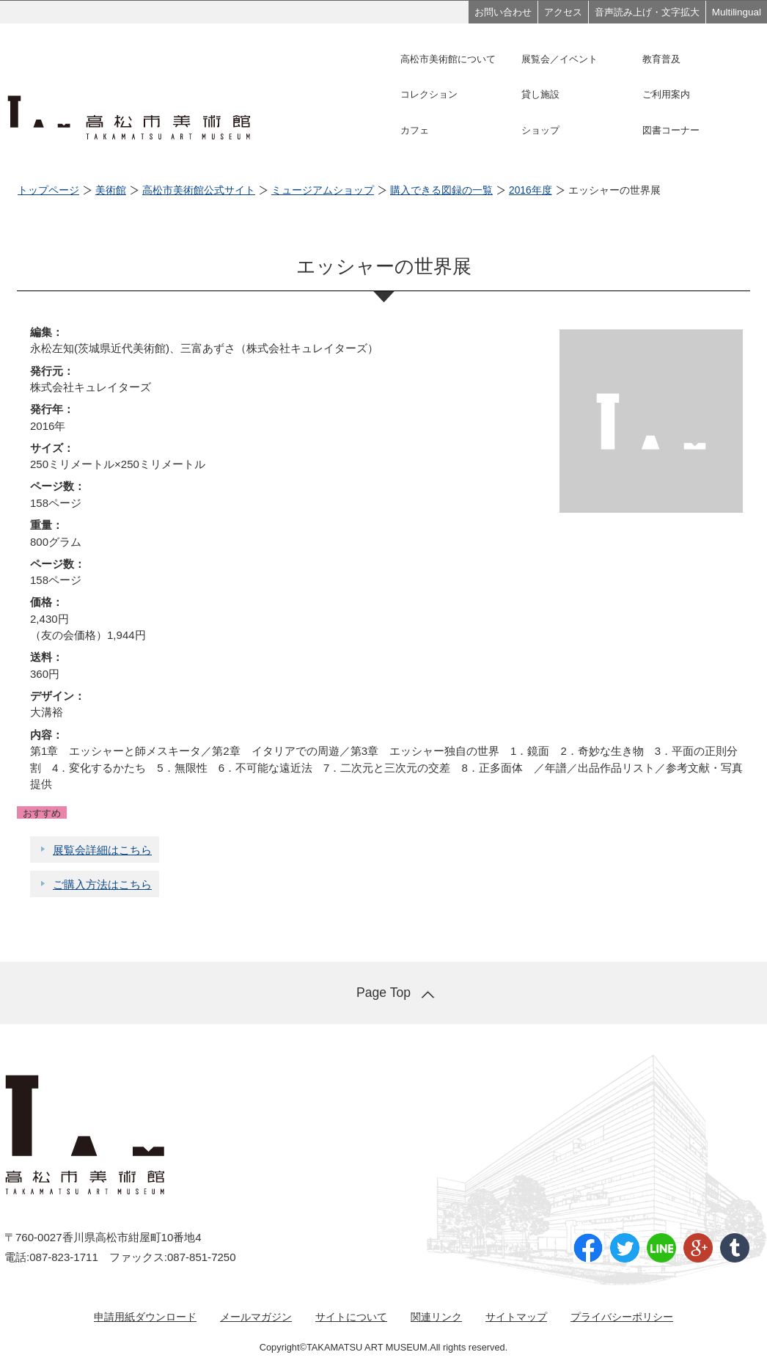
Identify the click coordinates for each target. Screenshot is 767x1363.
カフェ (414, 130)
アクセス (563, 12)
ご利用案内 (666, 94)
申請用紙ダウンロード (145, 1317)
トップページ (48, 190)
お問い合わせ (503, 12)
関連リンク (436, 1317)
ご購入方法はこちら (102, 884)
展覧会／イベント (559, 59)
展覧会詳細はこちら (102, 850)
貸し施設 (540, 94)
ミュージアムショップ (322, 190)
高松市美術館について (448, 59)
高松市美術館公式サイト (198, 190)
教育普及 (661, 59)
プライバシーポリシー (621, 1317)
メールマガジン (256, 1317)
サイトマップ (516, 1317)
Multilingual (736, 12)
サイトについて (351, 1317)
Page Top (383, 992)
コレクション (429, 94)
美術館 (110, 190)
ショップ (540, 130)
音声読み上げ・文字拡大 (647, 12)
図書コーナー (671, 130)
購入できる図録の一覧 (441, 190)
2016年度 (530, 190)
